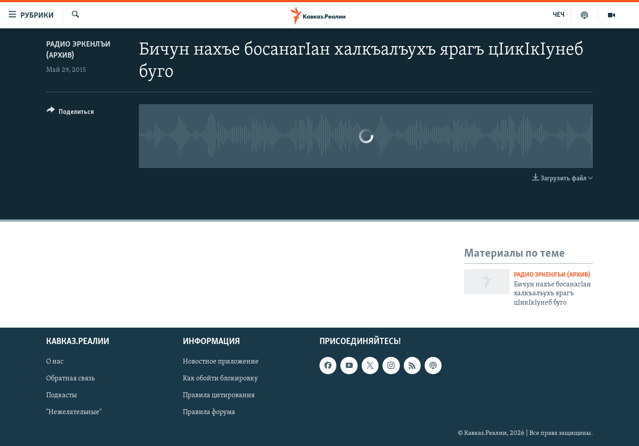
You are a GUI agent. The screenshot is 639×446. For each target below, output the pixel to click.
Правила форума (209, 412)
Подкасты (61, 395)
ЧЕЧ (558, 15)
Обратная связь (70, 378)
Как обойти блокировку (220, 378)
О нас (54, 361)
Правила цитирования (219, 395)
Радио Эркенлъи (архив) (552, 275)
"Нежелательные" (74, 412)
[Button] (70, 113)
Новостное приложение (221, 361)
